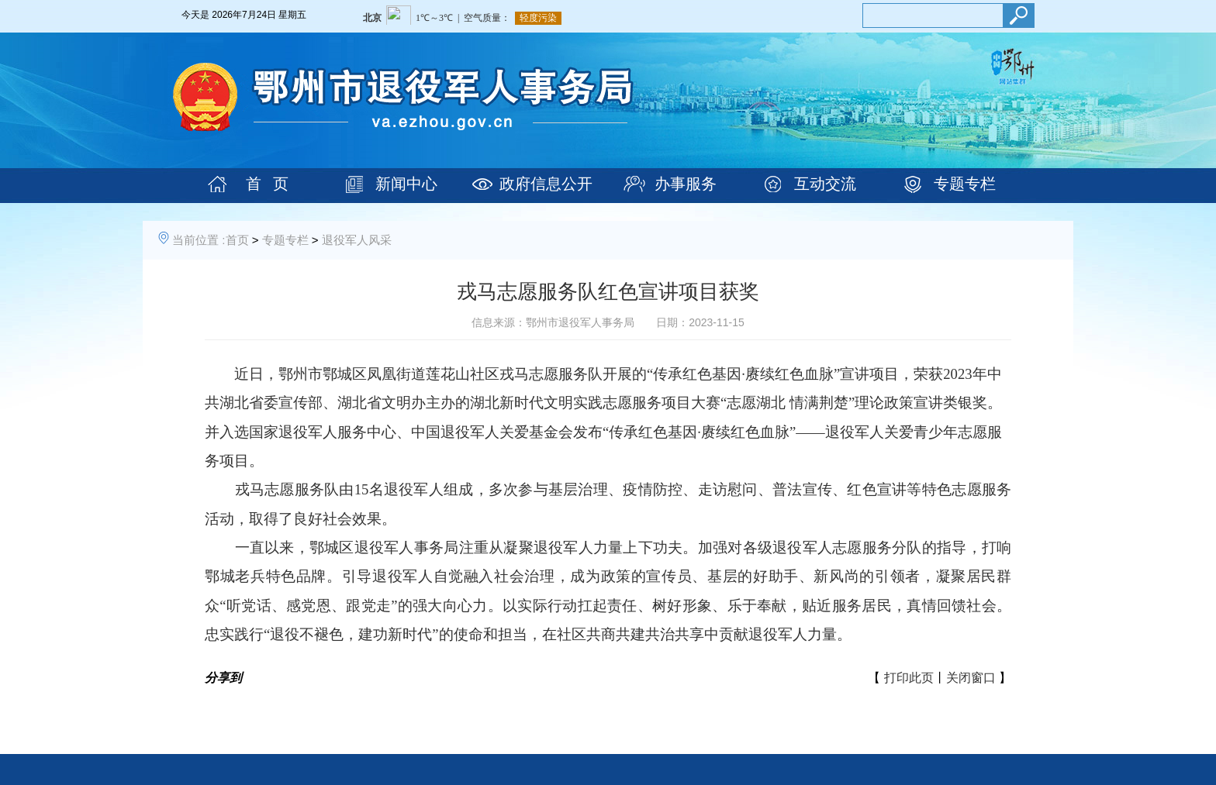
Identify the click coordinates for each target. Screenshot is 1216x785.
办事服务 (686, 183)
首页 (237, 239)
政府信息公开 (545, 183)
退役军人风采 (357, 239)
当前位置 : (198, 239)
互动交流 (825, 183)
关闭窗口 (971, 677)
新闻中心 (406, 183)
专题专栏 (965, 183)
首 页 (267, 183)
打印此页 (909, 677)
